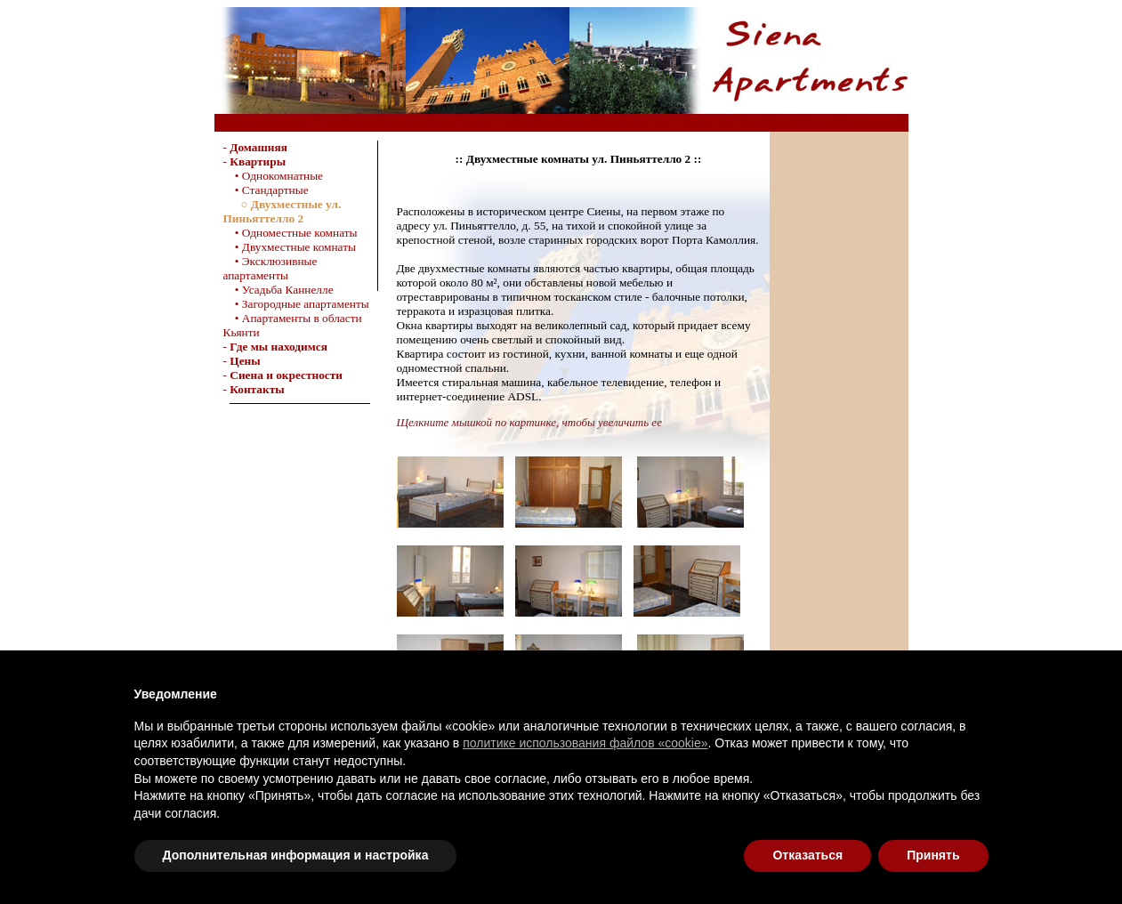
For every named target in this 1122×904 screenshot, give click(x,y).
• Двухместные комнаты (289, 247)
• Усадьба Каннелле (278, 289)
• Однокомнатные (273, 175)
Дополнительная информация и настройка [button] (296, 855)
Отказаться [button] (807, 855)
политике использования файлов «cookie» (585, 743)
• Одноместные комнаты (290, 232)
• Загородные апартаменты (296, 304)
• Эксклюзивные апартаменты (270, 268)
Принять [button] (933, 855)
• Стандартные (266, 190)
